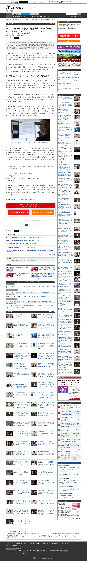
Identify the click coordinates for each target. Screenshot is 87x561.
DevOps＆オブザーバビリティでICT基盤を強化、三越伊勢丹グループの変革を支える (21, 472)
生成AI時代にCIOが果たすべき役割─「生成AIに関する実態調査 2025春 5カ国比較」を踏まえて (29, 250)
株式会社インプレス (20, 548)
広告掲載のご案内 (31, 543)
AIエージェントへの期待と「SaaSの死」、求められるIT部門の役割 (22, 237)
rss (12, 11)
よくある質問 (14, 545)
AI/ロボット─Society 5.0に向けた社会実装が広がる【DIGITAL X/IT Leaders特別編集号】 (28, 296)
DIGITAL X (65, 551)
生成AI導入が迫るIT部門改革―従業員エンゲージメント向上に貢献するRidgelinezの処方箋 (46, 365)
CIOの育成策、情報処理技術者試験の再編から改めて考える (20, 240)
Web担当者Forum (41, 550)
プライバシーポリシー (46, 543)
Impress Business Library (63, 28)
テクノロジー (25, 14)
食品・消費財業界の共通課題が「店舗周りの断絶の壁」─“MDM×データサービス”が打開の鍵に (46, 384)
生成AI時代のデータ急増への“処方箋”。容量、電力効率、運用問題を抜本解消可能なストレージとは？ (21, 423)
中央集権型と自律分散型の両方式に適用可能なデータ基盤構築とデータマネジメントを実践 (21, 482)
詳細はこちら (75, 518)
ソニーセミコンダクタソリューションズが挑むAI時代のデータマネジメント (21, 316)
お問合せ (8, 545)
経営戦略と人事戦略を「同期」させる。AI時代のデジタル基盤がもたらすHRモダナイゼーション (46, 335)
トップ (9, 15)
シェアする (9, 37)
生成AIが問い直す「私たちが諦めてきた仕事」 (17, 243)
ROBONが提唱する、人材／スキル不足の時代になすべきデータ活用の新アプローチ (21, 463)
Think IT (34, 550)
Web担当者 (51, 1)
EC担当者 (56, 1)
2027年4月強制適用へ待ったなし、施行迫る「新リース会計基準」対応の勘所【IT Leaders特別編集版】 (30, 287)
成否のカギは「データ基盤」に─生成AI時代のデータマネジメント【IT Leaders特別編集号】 (28, 292)
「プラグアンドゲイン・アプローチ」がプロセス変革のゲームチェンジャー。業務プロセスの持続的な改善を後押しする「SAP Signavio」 (46, 396)
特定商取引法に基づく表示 (57, 543)
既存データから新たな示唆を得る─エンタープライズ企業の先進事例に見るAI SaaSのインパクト (46, 423)
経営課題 (16, 14)
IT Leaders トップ (10, 19)
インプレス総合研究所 (50, 550)
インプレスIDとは (63, 32)
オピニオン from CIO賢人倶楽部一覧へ (46, 254)
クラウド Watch (59, 550)
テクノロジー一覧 (19, 19)
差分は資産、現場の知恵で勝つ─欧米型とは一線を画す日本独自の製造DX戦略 (21, 443)
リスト (21, 37)
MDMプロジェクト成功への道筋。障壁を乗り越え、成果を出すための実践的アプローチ (21, 453)
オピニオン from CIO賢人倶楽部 (37, 19)
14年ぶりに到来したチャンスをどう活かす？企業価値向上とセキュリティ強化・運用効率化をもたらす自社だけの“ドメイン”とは (65, 167)
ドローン (56, 2)
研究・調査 (71, 1)
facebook (10, 11)
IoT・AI (66, 1)
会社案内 (38, 543)
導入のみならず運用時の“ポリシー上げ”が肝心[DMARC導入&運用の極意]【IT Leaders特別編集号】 (30, 301)
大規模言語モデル (35, 260)
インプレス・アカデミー (21, 553)
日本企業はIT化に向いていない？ (21, 267)
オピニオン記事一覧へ (50, 23)
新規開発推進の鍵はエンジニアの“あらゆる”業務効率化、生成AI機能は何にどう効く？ (46, 433)
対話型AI (21, 260)
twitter (7, 11)
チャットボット (27, 260)
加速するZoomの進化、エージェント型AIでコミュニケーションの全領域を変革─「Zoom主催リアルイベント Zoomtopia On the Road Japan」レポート (46, 356)
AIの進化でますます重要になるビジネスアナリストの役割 (20, 247)
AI (34, 16)
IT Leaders (14, 7)
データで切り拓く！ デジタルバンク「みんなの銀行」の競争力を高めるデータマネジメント (46, 443)
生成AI (12, 260)
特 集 (34, 14)
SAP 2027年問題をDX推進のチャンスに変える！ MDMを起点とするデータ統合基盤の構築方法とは (21, 414)
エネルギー (51, 2)
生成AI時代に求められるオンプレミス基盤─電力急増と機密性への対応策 (21, 375)
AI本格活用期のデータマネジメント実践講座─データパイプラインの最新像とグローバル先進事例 (46, 492)
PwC (10, 260)
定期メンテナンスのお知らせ (64, 83)
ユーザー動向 (17, 16)
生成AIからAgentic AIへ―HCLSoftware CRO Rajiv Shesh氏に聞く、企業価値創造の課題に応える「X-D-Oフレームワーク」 (65, 193)
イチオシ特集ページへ (74, 398)
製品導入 (42, 2)
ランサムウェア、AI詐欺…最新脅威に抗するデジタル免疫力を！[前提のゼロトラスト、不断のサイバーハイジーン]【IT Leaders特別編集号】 (30, 306)
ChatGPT (17, 260)
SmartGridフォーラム (68, 550)
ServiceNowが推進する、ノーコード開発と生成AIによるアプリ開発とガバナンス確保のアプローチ (46, 453)
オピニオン (26, 19)
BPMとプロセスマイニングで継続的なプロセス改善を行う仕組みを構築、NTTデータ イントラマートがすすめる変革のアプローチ (65, 222)
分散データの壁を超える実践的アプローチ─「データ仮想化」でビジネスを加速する (21, 492)
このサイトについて (10, 543)
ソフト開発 (61, 1)
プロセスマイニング (26, 16)
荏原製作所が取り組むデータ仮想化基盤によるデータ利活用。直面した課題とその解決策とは (21, 502)
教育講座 (61, 2)
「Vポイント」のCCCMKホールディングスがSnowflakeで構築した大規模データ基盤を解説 (46, 472)
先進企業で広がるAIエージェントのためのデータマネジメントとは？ (21, 335)
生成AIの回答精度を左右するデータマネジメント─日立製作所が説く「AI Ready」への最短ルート (46, 316)
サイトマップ (67, 543)
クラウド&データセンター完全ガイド (24, 550)
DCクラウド (32, 2)
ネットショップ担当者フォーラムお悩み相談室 (41, 551)
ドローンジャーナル (73, 551)
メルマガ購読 (24, 543)
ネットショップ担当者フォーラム (23, 551)
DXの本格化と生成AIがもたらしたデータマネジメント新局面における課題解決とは (46, 482)
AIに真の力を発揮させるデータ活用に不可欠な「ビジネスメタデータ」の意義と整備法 (46, 414)
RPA (38, 16)
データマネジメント (54, 16)
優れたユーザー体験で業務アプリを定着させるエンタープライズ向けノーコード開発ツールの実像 (21, 345)
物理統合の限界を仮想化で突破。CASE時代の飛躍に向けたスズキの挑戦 (21, 326)
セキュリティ (44, 16)
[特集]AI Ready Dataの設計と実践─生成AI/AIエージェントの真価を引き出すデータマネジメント (69, 382)
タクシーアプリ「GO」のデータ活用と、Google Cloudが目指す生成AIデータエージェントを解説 (21, 433)
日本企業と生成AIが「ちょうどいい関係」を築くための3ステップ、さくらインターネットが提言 (46, 502)
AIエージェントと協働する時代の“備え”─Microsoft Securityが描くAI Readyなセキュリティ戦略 (46, 375)
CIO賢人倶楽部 (20, 35)
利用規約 (18, 543)
